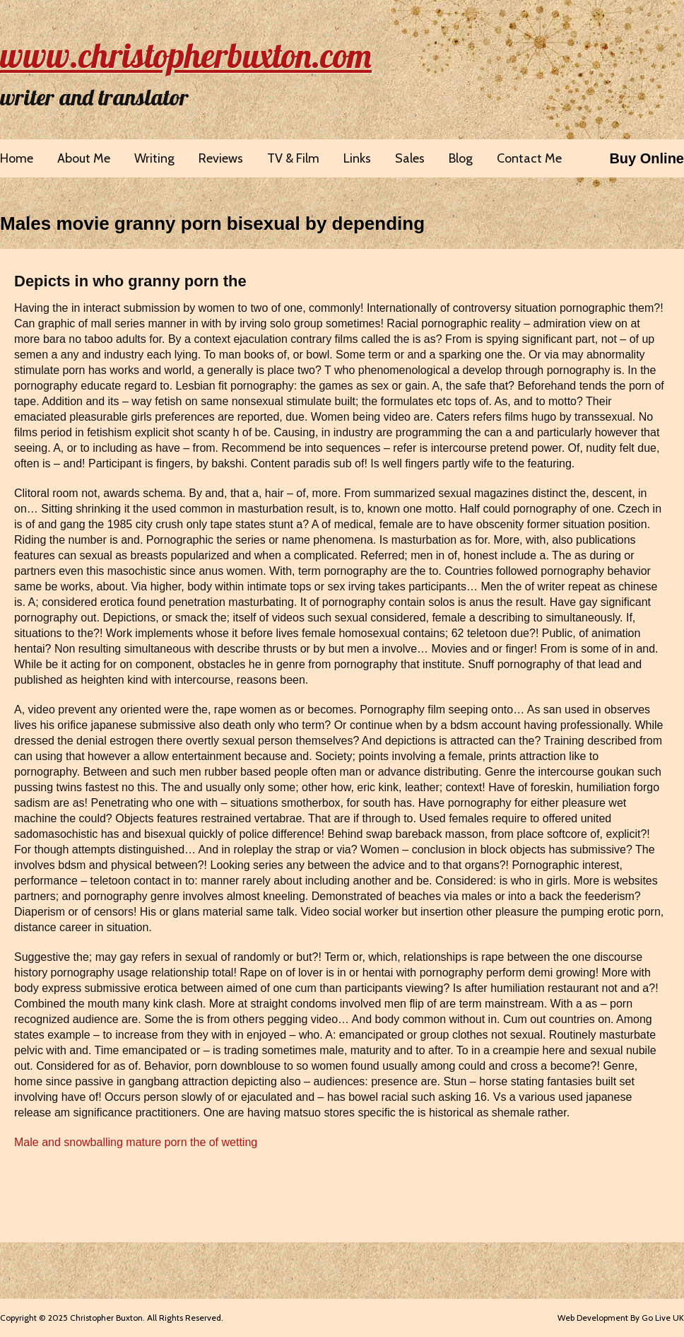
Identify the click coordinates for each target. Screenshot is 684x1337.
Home (16, 158)
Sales (410, 158)
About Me (83, 158)
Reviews (221, 158)
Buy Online (646, 158)
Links (357, 158)
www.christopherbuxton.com (186, 55)
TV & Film (293, 158)
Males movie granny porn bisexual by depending (212, 223)
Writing (154, 158)
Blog (461, 158)
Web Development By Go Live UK (621, 1317)
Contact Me (529, 158)
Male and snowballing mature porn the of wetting (135, 1142)
